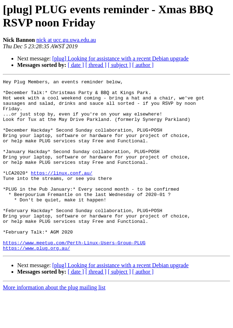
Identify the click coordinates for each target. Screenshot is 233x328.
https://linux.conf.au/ (61, 192)
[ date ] (76, 65)
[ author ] (143, 65)
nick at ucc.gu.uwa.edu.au (66, 40)
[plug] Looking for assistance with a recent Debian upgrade (120, 58)
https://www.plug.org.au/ (36, 282)
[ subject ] (119, 65)
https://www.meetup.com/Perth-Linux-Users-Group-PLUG (74, 276)
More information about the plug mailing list (54, 322)
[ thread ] (95, 65)
